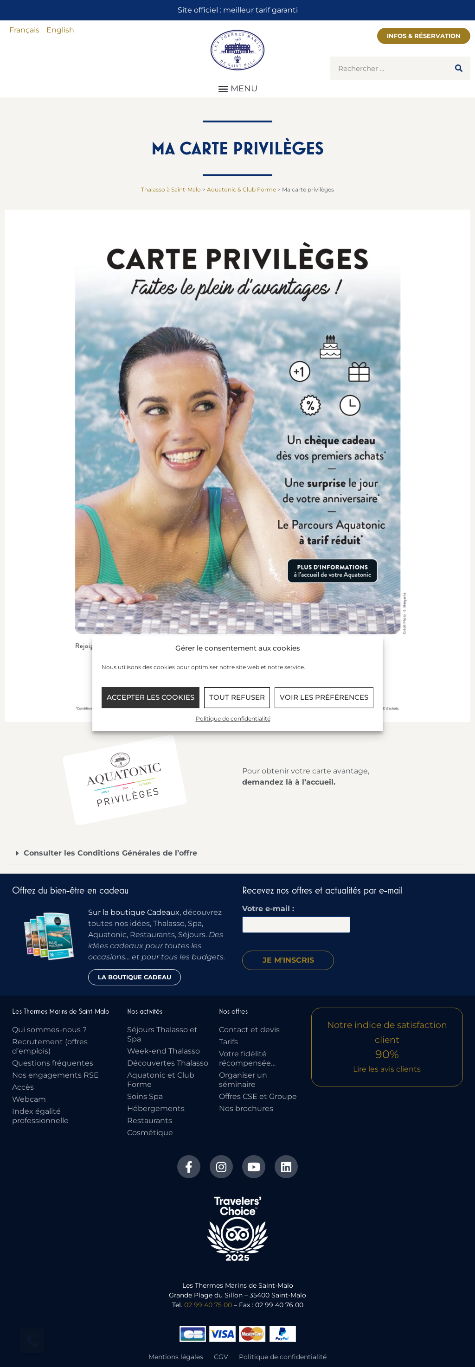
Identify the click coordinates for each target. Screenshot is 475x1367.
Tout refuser (237, 697)
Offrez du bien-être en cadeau (70, 890)
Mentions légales (175, 1357)
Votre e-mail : (268, 909)
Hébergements (156, 1108)
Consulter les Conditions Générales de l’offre (110, 853)
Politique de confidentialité (233, 718)
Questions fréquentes (52, 1063)
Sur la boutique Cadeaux (134, 912)
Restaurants (149, 1120)
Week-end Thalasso (163, 1051)
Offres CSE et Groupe (258, 1096)
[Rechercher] (458, 68)
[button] (237, 88)
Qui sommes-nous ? (49, 1029)
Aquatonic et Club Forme (160, 1080)
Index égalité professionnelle (40, 1116)
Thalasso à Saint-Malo (171, 189)
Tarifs (228, 1041)
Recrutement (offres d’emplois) (50, 1046)
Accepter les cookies (150, 697)
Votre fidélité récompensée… (247, 1058)
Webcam (29, 1099)
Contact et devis (249, 1029)
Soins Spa (145, 1096)
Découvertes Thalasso (167, 1063)
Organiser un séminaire (243, 1080)
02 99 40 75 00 (208, 1305)
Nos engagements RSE (55, 1075)
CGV (221, 1357)
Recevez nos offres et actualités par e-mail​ (322, 890)
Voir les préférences (324, 697)
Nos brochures (246, 1108)
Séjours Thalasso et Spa (162, 1034)
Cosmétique (150, 1132)
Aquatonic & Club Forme (241, 189)
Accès (23, 1087)
